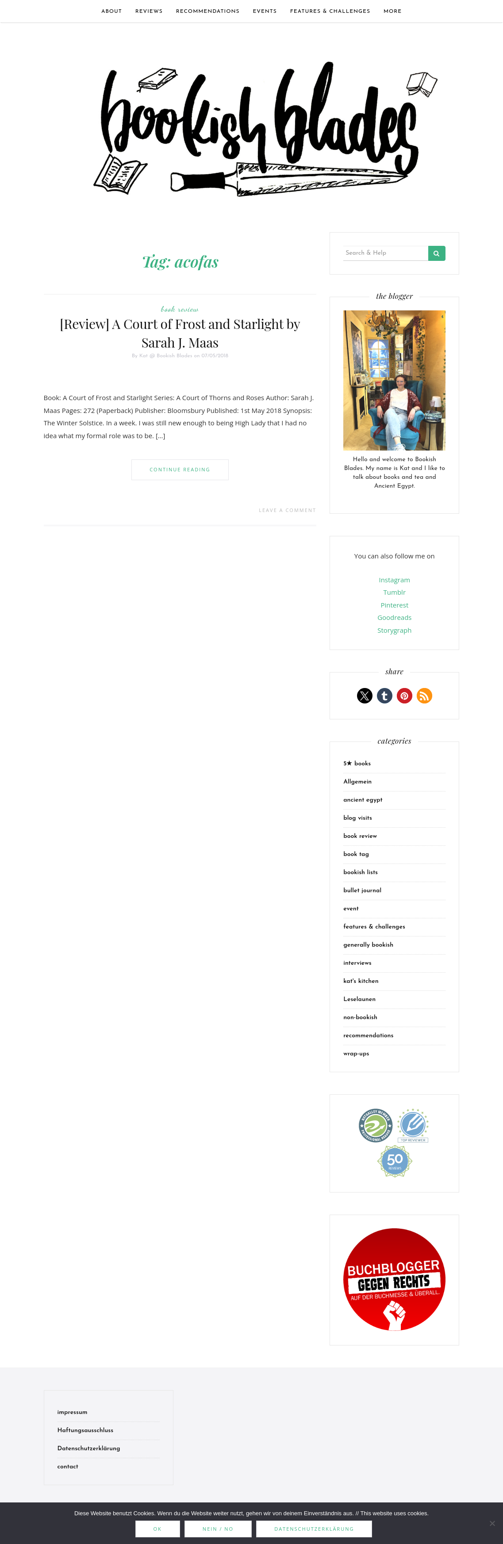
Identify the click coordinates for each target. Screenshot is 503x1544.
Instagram (394, 579)
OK (158, 1528)
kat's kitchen (361, 981)
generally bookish (368, 945)
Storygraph (394, 630)
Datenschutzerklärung (89, 1448)
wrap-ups (356, 1054)
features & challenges (330, 11)
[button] (364, 695)
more (393, 11)
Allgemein (357, 782)
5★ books (357, 764)
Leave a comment (287, 510)
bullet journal (362, 890)
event (351, 909)
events (265, 11)
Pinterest (394, 604)
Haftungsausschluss (86, 1430)
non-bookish (360, 1017)
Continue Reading (180, 469)
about (111, 11)
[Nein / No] (492, 1523)
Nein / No (218, 1528)
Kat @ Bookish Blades (165, 356)
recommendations (208, 11)
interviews (357, 963)
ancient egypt (363, 800)
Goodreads (394, 617)
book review (180, 308)
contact (68, 1467)
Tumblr (395, 592)
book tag (356, 854)
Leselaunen (359, 999)
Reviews (149, 11)
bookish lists (360, 872)
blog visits (357, 818)
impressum (73, 1412)
